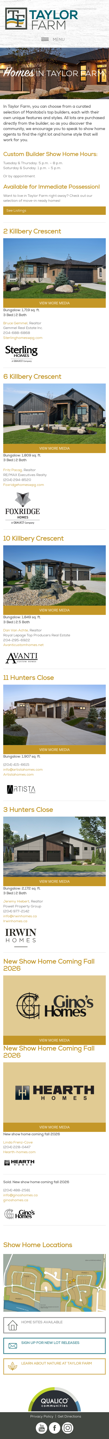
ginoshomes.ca (15, 1200)
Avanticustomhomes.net (23, 645)
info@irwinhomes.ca (20, 916)
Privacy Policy (41, 1416)
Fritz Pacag (12, 470)
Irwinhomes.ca (15, 921)
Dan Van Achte (15, 630)
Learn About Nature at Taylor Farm (56, 1363)
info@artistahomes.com (23, 769)
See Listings (16, 210)
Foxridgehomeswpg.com (23, 484)
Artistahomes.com (18, 774)
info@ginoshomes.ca (20, 1195)
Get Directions (69, 1416)
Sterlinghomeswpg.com (22, 337)
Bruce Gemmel (15, 323)
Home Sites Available (41, 1322)
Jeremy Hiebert (16, 901)
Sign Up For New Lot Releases (50, 1342)
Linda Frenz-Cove (18, 1142)
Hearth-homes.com (19, 1152)
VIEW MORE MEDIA (54, 303)
